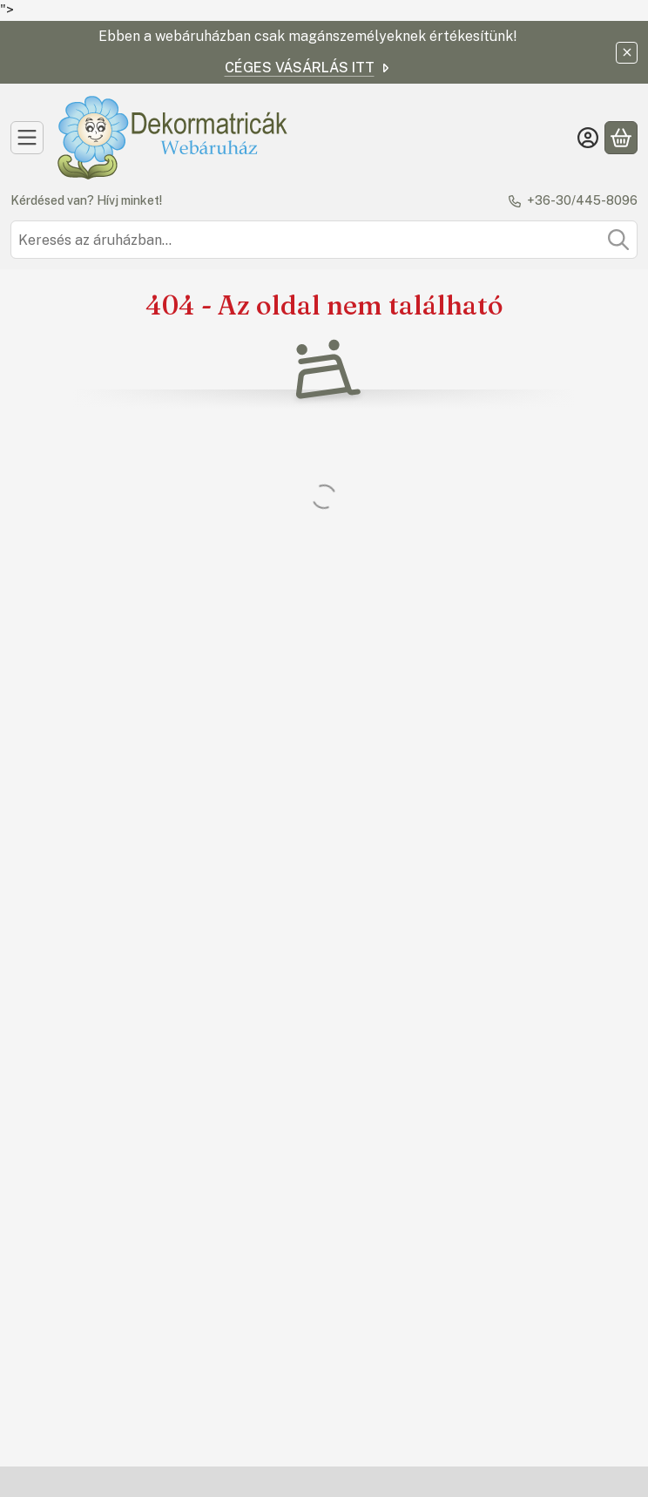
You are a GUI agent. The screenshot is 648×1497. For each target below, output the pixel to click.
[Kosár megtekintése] (621, 137)
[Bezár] (627, 53)
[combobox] (324, 239)
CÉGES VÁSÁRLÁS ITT (308, 67)
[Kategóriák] (27, 137)
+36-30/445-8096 (582, 200)
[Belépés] (587, 137)
